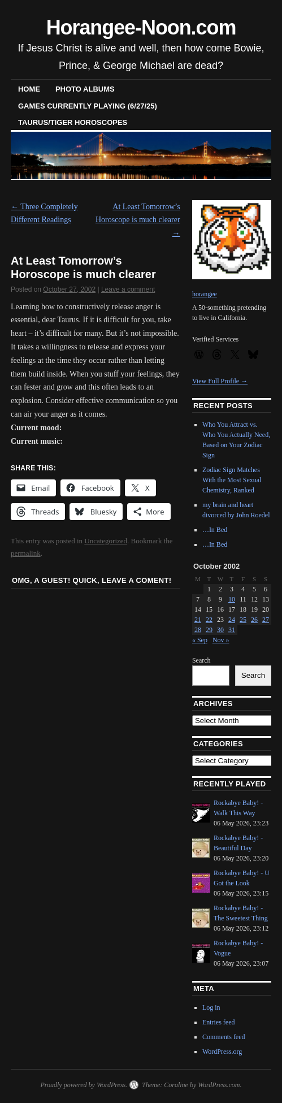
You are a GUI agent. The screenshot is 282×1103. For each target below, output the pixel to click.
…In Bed (214, 530)
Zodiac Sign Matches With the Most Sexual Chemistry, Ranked (232, 480)
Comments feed (223, 1037)
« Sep (199, 640)
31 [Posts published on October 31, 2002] (231, 630)
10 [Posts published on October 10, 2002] (231, 599)
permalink (26, 553)
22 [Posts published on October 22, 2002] (209, 620)
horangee (204, 294)
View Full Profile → (220, 381)
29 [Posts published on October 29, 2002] (209, 630)
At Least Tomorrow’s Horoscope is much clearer (138, 220)
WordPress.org (222, 1052)
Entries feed (218, 1022)
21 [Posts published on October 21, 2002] (197, 620)
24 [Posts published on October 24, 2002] (231, 620)
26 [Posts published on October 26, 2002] (254, 620)
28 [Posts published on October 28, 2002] (197, 630)
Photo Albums (85, 89)
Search (201, 660)
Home (29, 89)
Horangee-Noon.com (141, 27)
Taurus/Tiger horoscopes (72, 122)
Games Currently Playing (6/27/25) (87, 106)
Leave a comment (128, 289)
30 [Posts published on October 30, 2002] (220, 630)
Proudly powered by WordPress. (83, 1085)
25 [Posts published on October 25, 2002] (243, 620)
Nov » (220, 640)
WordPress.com (219, 1085)
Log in (211, 1007)
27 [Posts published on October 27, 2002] (265, 620)
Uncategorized (105, 541)
